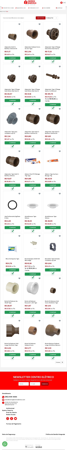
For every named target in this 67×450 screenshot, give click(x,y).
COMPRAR (12, 58)
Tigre (7, 11)
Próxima (58, 362)
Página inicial (2, 11)
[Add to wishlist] (19, 24)
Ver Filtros (40, 18)
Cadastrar (45, 384)
